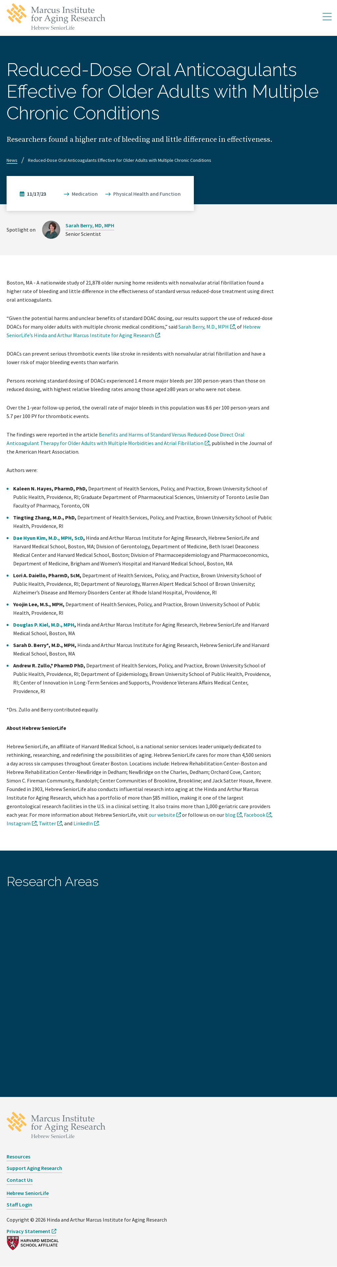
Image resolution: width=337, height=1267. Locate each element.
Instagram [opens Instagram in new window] (19, 823)
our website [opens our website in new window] (162, 814)
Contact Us (20, 1180)
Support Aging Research (34, 1168)
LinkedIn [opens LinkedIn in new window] (83, 823)
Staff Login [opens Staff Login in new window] (19, 1204)
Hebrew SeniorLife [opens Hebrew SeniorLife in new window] (28, 1193)
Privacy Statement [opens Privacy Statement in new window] (28, 1231)
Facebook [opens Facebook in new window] (254, 814)
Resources (18, 1156)
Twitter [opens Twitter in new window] (47, 823)
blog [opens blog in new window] (230, 814)
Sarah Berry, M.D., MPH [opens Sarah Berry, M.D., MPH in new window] (203, 326)
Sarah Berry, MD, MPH (89, 225)
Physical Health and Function (147, 193)
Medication (85, 193)
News (12, 160)
